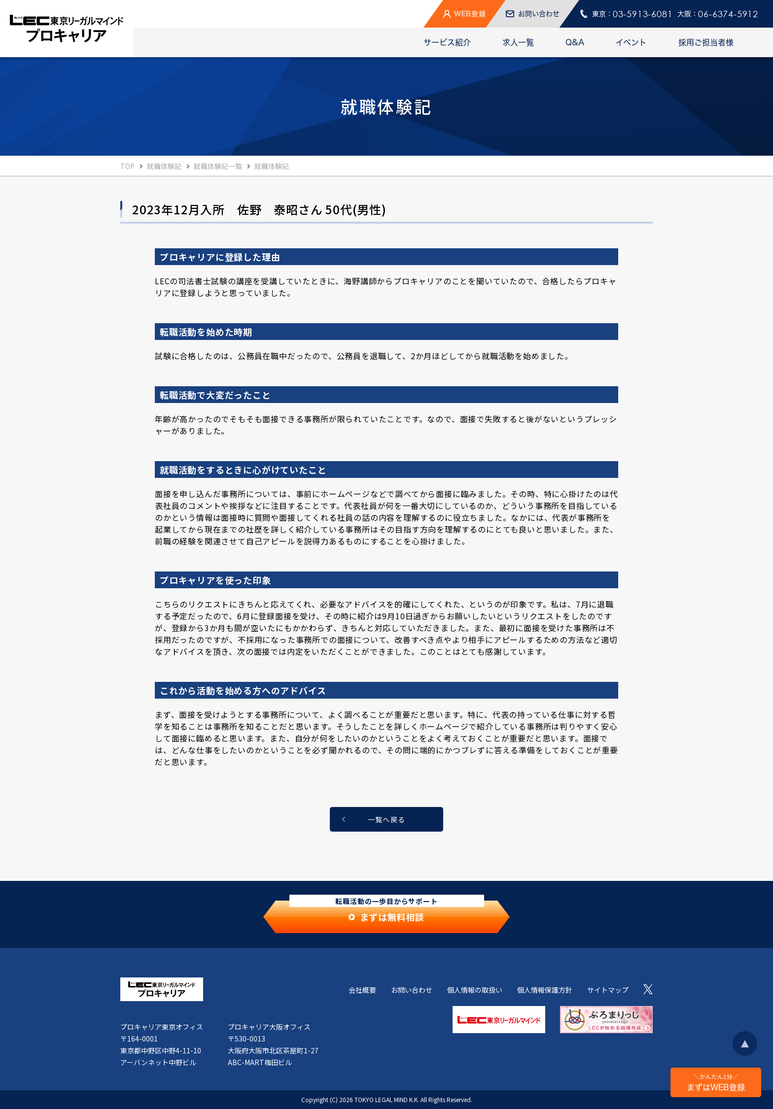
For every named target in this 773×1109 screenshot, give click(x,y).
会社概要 (362, 990)
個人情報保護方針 (544, 990)
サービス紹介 (447, 42)
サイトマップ (608, 990)
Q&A (574, 42)
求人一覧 (518, 42)
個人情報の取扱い (474, 990)
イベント (631, 42)
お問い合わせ (411, 990)
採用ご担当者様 (706, 42)
